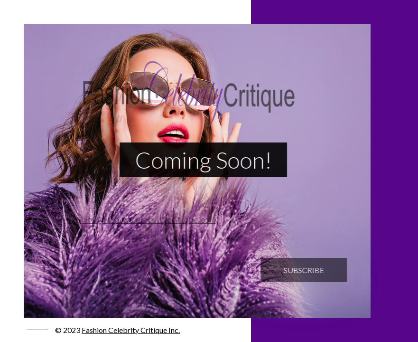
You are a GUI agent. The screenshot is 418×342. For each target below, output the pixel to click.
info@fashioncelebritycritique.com (145, 219)
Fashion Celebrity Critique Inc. (131, 329)
